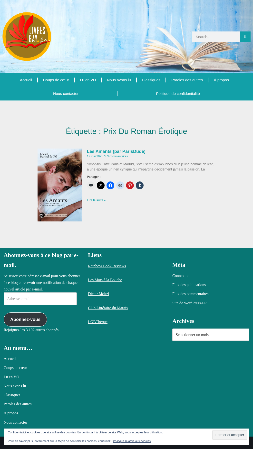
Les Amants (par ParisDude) (116, 151)
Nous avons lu (118, 80)
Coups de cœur (55, 80)
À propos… (223, 80)
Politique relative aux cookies (132, 441)
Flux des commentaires (190, 294)
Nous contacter (66, 93)
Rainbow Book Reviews (107, 266)
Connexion (180, 276)
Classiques (150, 80)
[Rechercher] (245, 36)
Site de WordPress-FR (189, 303)
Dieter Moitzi (98, 294)
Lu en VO (87, 80)
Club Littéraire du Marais (108, 308)
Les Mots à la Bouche (105, 280)
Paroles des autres (187, 80)
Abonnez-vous (25, 319)
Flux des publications (189, 285)
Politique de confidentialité (177, 93)
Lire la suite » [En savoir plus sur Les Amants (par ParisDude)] (96, 200)
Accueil (25, 80)
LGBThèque (97, 322)
